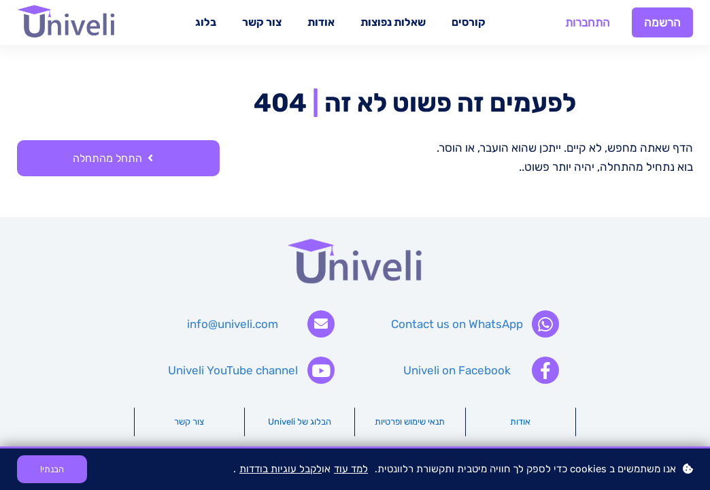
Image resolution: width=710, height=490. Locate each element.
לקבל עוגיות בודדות (280, 469)
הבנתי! (52, 469)
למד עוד (351, 469)
